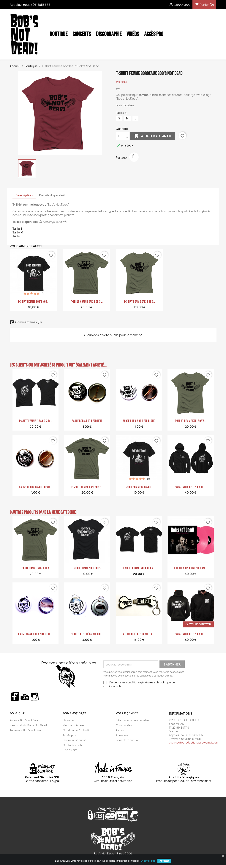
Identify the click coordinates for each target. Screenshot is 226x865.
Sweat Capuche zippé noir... (190, 487)
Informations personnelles (133, 720)
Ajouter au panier (152, 136)
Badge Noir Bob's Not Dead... (35, 487)
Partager (134, 157)
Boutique (58, 34)
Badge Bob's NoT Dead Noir (87, 421)
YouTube (24, 696)
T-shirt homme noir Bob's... (139, 568)
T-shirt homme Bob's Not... (33, 302)
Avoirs (120, 730)
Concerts (81, 34)
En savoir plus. (148, 861)
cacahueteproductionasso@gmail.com (193, 742)
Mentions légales (74, 725)
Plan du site (70, 750)
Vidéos (133, 34)
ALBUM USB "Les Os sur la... (139, 634)
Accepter (164, 861)
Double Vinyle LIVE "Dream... (190, 568)
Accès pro (69, 735)
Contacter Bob (72, 745)
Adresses (122, 735)
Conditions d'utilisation (77, 730)
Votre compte (127, 714)
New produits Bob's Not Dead (28, 725)
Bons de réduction (128, 740)
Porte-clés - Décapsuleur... (87, 634)
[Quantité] (120, 136)
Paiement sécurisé (75, 740)
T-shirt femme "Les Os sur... (35, 421)
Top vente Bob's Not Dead (26, 730)
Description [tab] (24, 195)
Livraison (68, 720)
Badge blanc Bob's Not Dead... (35, 634)
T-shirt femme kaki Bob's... (140, 302)
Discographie (108, 34)
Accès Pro (153, 34)
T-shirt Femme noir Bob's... (87, 568)
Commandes (124, 725)
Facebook (14, 696)
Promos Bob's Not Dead (24, 720)
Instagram (34, 696)
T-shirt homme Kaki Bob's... (86, 302)
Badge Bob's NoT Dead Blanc (139, 421)
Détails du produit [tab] (52, 195)
